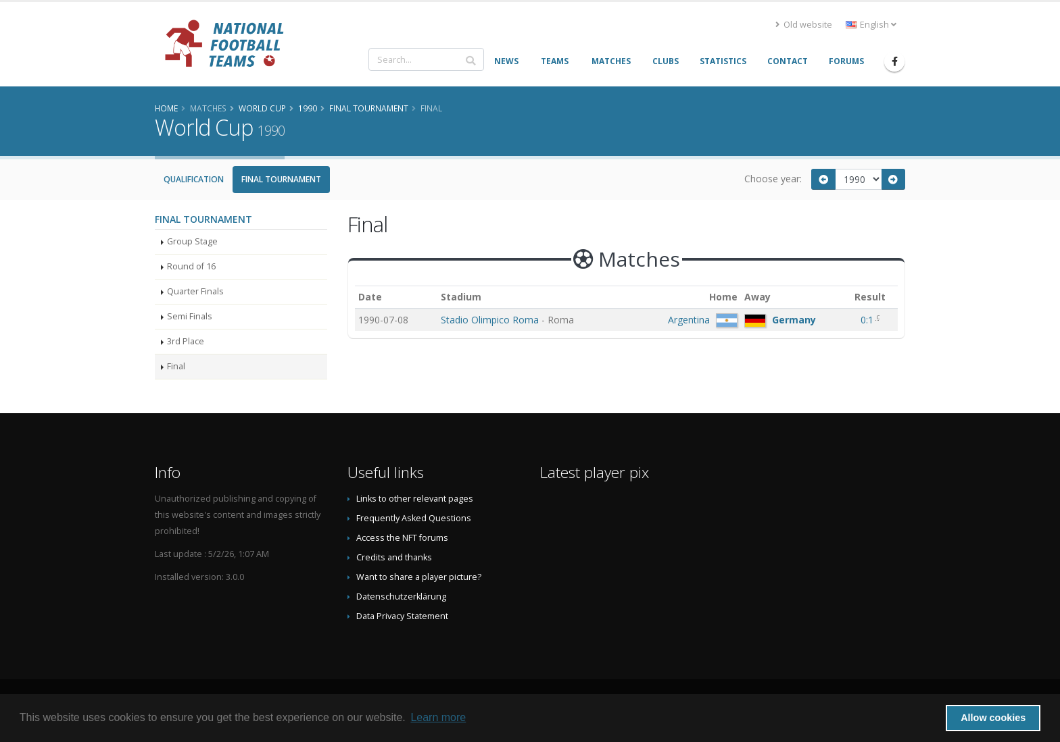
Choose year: (773, 178)
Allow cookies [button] (993, 717)
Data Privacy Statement (402, 616)
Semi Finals (189, 316)
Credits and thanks (394, 557)
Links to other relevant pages (414, 498)
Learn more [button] (438, 717)
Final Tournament (281, 179)
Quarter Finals (195, 291)
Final (176, 366)
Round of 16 (191, 266)
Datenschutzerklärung (401, 596)
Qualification (194, 179)
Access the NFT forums (402, 538)
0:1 (868, 319)
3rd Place (185, 341)
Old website (803, 24)
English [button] (871, 24)
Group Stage (192, 241)
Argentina (689, 319)
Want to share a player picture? (418, 577)
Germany (794, 319)
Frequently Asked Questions (413, 518)
